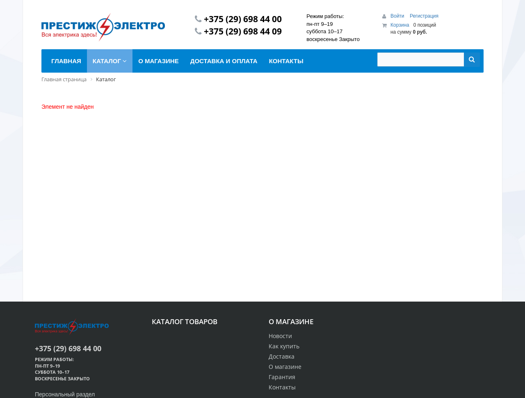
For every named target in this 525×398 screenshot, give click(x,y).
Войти (398, 16)
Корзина (399, 25)
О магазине (285, 367)
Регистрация (424, 16)
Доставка (281, 356)
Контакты (282, 387)
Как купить (284, 346)
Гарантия (282, 377)
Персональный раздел (65, 394)
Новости (280, 336)
